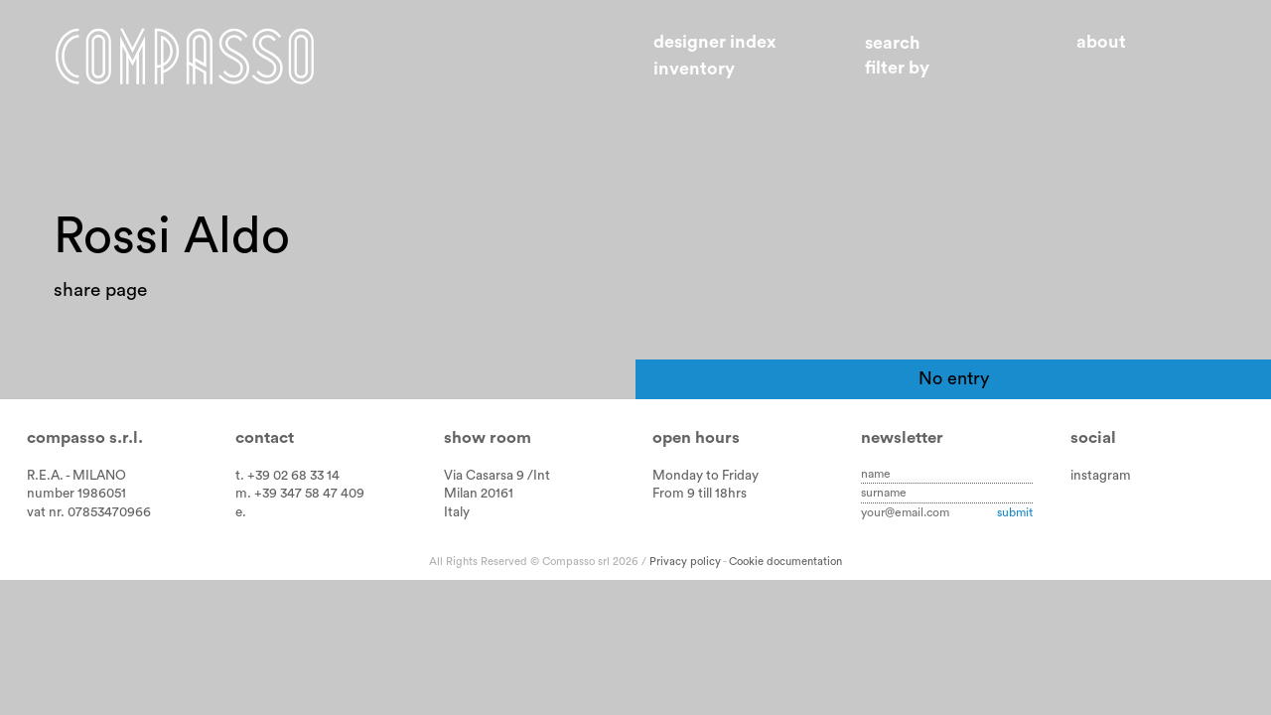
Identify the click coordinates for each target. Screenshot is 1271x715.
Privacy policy (685, 561)
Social (1093, 437)
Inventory (694, 68)
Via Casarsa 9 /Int (497, 476)
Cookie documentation (785, 561)
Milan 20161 (478, 493)
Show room (487, 437)
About (1101, 42)
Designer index (715, 42)
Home (185, 56)
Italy (457, 512)
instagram (1100, 476)
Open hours (696, 437)
